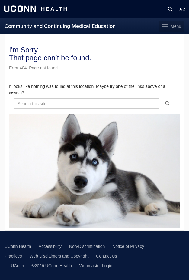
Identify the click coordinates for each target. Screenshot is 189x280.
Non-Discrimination (87, 246)
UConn (17, 265)
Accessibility (50, 246)
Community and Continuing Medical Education (60, 26)
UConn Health (18, 246)
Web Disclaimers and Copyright (58, 256)
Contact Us (106, 256)
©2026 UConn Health (51, 265)
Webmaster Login (95, 265)
